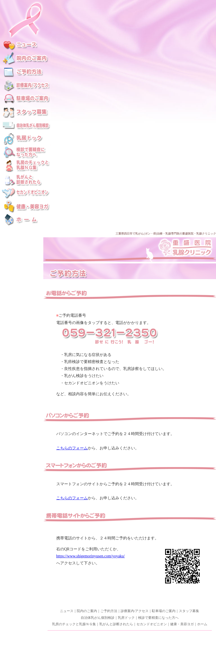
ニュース (66, 611)
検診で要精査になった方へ (158, 618)
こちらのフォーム (72, 448)
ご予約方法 (108, 611)
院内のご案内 (87, 611)
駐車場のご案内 (164, 611)
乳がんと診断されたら (116, 624)
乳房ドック (126, 618)
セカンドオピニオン (151, 624)
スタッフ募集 (189, 611)
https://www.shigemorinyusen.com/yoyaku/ (90, 556)
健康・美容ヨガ (182, 624)
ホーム (202, 624)
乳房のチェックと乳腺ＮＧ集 (74, 624)
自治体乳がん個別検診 (97, 618)
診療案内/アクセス (134, 611)
